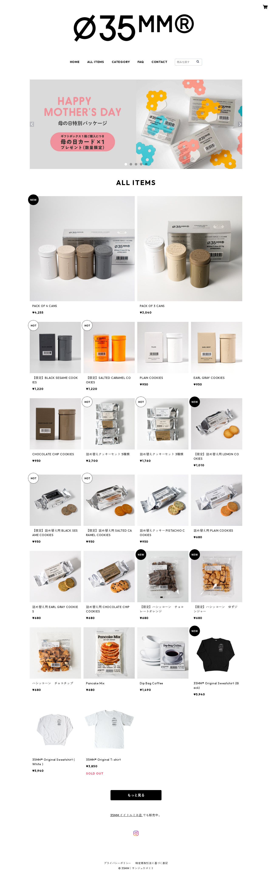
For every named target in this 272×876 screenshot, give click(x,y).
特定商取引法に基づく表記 (151, 863)
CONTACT (159, 62)
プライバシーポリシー (117, 863)
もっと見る (136, 795)
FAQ (140, 62)
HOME (75, 62)
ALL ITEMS (95, 62)
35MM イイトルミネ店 (126, 815)
